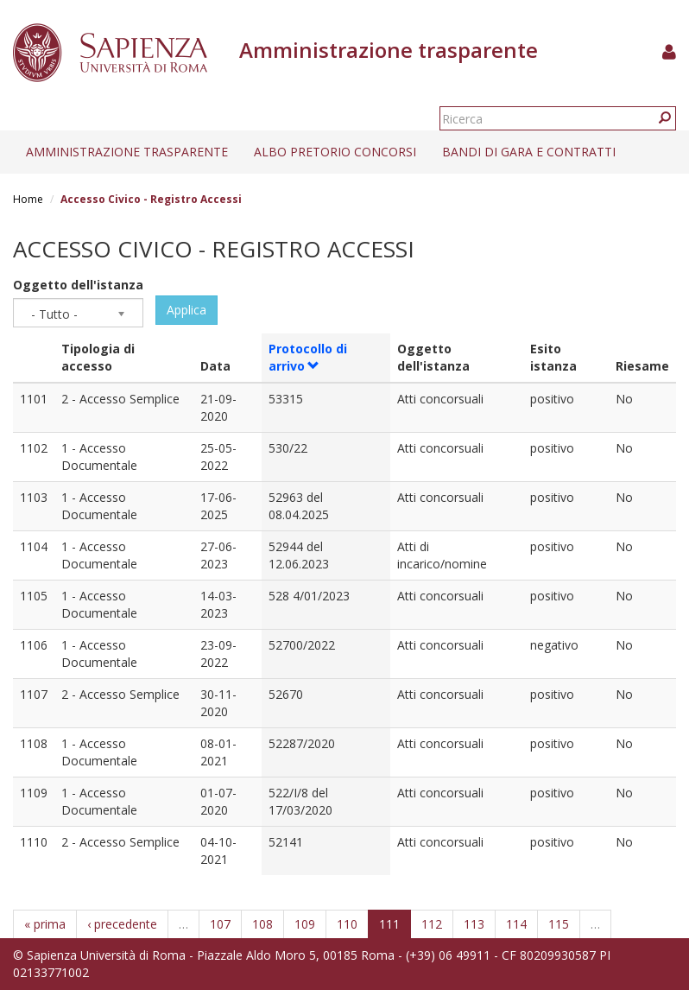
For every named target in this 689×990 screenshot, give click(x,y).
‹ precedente (122, 924)
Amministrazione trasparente (127, 151)
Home (28, 199)
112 (431, 924)
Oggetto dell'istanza (78, 284)
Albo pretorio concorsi (335, 151)
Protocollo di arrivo (308, 357)
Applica (186, 309)
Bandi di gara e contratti (529, 151)
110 (347, 924)
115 (558, 924)
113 (474, 924)
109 (304, 924)
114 (516, 924)
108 (262, 924)
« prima (45, 924)
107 (220, 924)
